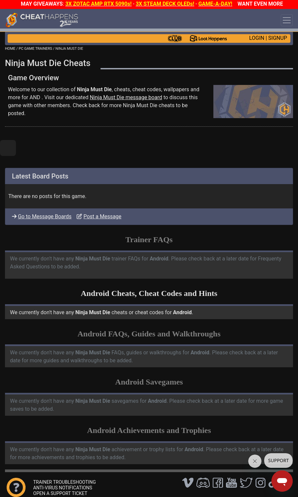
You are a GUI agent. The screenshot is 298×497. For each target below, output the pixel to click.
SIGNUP (277, 38)
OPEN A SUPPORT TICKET (60, 493)
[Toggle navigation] (287, 20)
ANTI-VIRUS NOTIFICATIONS (62, 487)
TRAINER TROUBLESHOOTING (64, 482)
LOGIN (256, 38)
